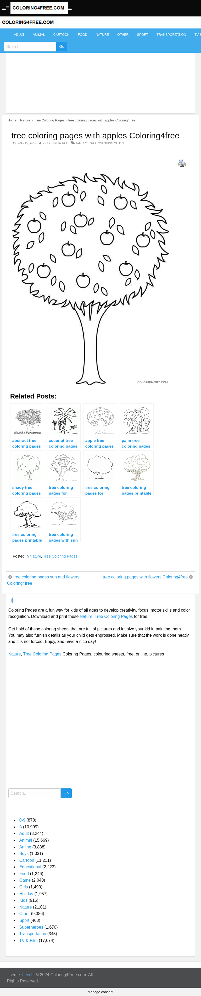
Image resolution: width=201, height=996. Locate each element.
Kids (23, 900)
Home (12, 120)
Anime (25, 847)
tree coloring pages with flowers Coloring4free (145, 577)
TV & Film (28, 940)
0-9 (22, 820)
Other (123, 35)
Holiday (26, 894)
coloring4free (55, 143)
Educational (30, 867)
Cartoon (61, 35)
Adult (19, 35)
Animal (39, 35)
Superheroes (31, 927)
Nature (102, 35)
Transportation (171, 35)
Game (25, 880)
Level (27, 974)
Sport (142, 35)
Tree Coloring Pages (49, 120)
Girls (23, 887)
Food (82, 35)
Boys (24, 853)
